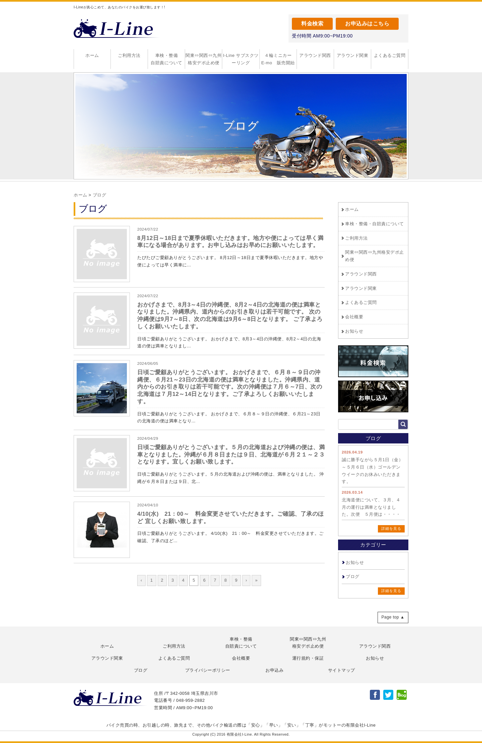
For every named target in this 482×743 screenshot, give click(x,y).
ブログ (99, 194)
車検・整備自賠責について (166, 59)
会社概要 (354, 316)
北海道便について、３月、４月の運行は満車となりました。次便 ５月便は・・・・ (371, 507)
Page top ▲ (392, 617)
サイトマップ (341, 670)
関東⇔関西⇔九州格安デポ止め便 (203, 59)
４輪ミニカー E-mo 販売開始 (279, 59)
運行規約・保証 (308, 658)
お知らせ (354, 331)
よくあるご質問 (390, 55)
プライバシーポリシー (207, 670)
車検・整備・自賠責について (374, 223)
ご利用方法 (129, 55)
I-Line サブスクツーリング (241, 59)
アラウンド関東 (353, 55)
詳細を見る (391, 528)
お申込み (274, 670)
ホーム (92, 55)
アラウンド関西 (315, 55)
